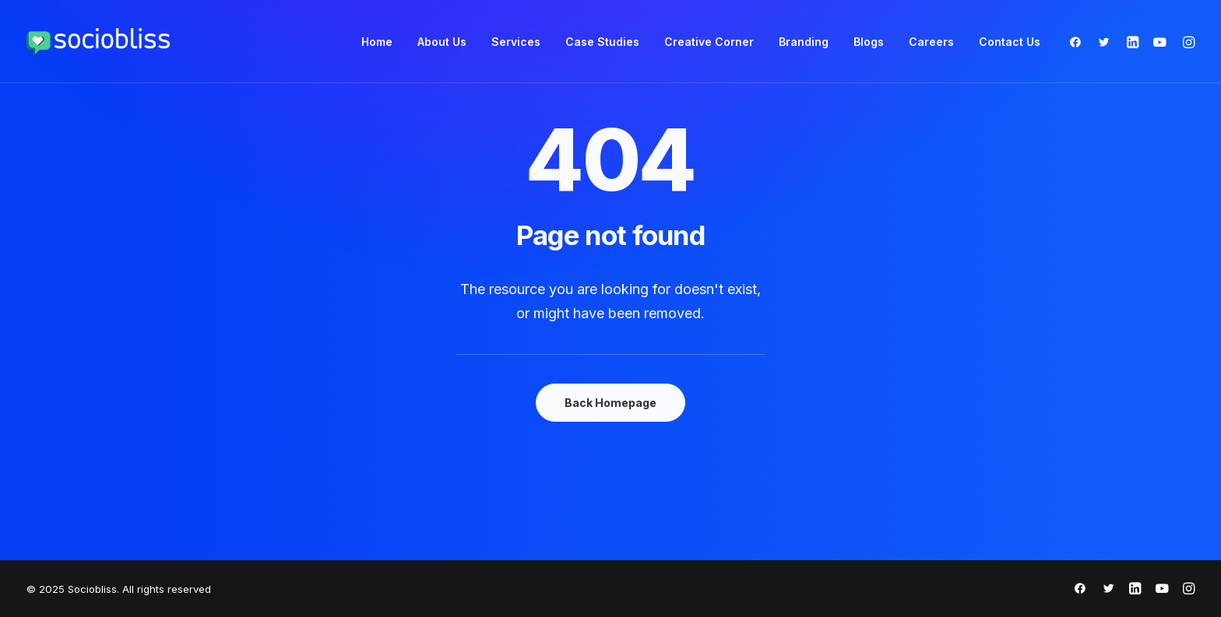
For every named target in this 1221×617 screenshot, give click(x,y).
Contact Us (1009, 41)
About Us (441, 41)
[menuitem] (376, 41)
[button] (1078, 41)
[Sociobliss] (98, 41)
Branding (804, 41)
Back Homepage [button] (610, 402)
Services (515, 41)
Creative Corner (709, 41)
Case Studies (602, 41)
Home (376, 41)
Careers (931, 41)
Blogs (868, 41)
